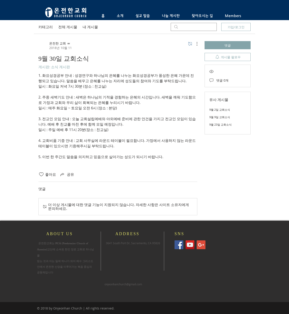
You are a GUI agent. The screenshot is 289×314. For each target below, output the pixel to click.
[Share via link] (67, 174)
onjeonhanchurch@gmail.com (123, 284)
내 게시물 (90, 26)
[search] (194, 27)
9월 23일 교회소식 (220, 124)
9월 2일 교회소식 (219, 109)
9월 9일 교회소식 (219, 117)
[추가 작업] (194, 44)
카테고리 (45, 26)
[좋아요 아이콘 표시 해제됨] (41, 174)
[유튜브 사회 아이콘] (190, 244)
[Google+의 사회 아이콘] (201, 244)
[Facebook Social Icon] (179, 244)
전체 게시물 (67, 26)
